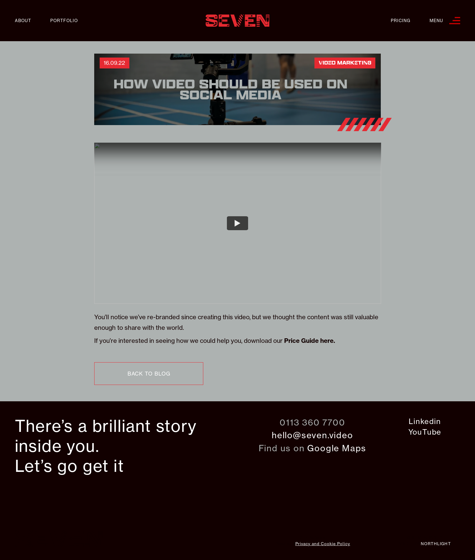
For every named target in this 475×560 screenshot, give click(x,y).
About (23, 20)
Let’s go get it (69, 466)
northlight (436, 543)
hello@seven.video (312, 435)
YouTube (425, 431)
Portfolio (64, 20)
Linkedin (425, 421)
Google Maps (336, 448)
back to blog (149, 373)
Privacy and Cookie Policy (322, 543)
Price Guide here (309, 340)
